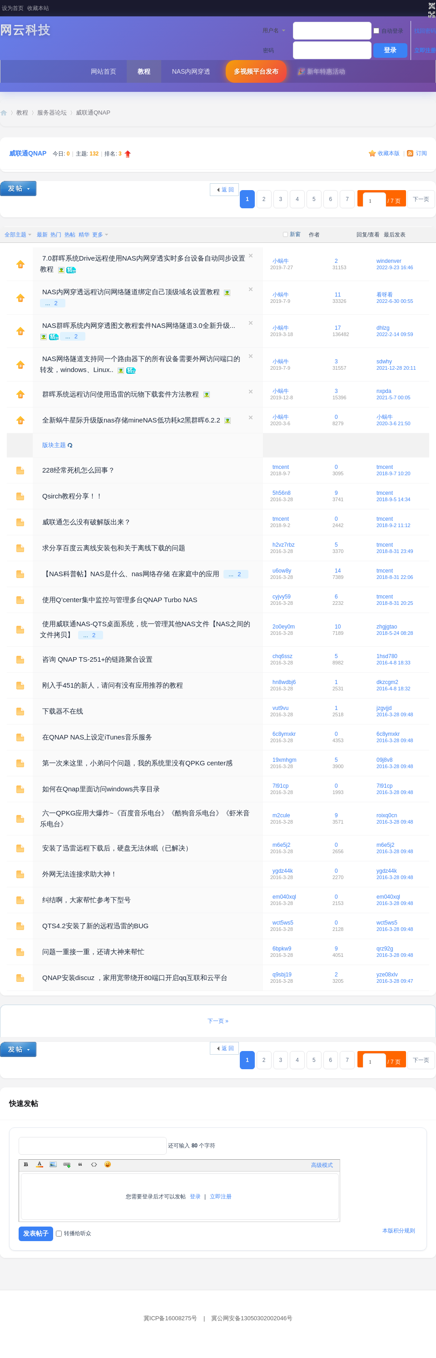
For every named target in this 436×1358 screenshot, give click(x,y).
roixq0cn (387, 815)
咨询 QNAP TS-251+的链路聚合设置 (97, 659)
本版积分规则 (398, 1230)
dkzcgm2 (387, 682)
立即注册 (425, 50)
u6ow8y (281, 571)
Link (66, 1164)
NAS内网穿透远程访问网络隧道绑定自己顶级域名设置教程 (131, 292)
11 (338, 295)
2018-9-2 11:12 (394, 525)
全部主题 (15, 234)
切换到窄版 (431, 10)
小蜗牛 (280, 261)
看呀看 (385, 295)
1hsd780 (387, 656)
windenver (389, 261)
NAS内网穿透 (191, 71)
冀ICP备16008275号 (171, 1318)
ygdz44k (282, 871)
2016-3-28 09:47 (395, 981)
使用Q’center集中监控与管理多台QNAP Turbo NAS (119, 600)
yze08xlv (387, 974)
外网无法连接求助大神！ (79, 874)
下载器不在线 (62, 711)
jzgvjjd (384, 708)
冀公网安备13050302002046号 (251, 1318)
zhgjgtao (387, 627)
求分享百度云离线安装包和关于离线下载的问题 (113, 548)
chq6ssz (282, 656)
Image (53, 1164)
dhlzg (383, 328)
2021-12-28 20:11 (396, 368)
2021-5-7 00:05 (394, 397)
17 (338, 328)
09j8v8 (384, 760)
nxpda (384, 391)
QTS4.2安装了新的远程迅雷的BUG (95, 926)
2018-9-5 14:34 (394, 499)
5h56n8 (281, 493)
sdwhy (384, 361)
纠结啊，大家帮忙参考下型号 (86, 900)
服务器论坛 (52, 112)
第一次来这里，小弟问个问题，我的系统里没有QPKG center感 (137, 763)
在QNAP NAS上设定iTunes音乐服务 (97, 737)
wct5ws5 (282, 923)
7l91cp (280, 786)
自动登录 (388, 31)
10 (338, 627)
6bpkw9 (281, 949)
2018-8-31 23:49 (395, 551)
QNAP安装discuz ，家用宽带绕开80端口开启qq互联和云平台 (135, 977)
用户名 (271, 30)
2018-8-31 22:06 (395, 577)
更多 (97, 234)
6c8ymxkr (284, 734)
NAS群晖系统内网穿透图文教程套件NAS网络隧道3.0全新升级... (138, 325)
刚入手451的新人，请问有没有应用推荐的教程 (112, 685)
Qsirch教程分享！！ (72, 496)
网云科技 (25, 30)
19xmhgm (284, 760)
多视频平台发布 (256, 71)
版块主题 (54, 445)
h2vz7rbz (283, 545)
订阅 (421, 153)
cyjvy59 (281, 596)
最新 (42, 234)
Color (39, 1164)
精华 (84, 234)
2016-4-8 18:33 (394, 662)
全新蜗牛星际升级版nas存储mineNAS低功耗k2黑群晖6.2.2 (131, 420)
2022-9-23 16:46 (395, 267)
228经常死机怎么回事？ (78, 470)
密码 (268, 50)
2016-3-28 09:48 (395, 714)
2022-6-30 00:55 (395, 301)
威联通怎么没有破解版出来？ (86, 522)
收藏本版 (389, 153)
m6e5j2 (281, 845)
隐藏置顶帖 (250, 255)
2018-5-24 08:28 (395, 633)
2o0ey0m (283, 627)
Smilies (107, 1164)
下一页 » (218, 1021)
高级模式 (322, 1165)
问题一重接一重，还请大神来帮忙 (93, 952)
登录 (195, 1196)
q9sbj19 (282, 974)
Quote (80, 1164)
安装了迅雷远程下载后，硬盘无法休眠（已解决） (117, 848)
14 (338, 571)
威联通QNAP (93, 112)
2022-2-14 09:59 (395, 334)
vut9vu (280, 708)
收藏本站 (38, 8)
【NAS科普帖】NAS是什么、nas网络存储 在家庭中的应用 (130, 574)
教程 (144, 71)
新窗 (295, 234)
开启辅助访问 (423, 6)
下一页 (421, 199)
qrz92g (385, 949)
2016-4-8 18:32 (394, 688)
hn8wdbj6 (284, 682)
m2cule (281, 815)
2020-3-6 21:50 (394, 423)
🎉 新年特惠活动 (321, 71)
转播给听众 (73, 1233)
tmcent (280, 467)
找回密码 (425, 31)
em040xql (284, 897)
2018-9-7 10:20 (394, 473)
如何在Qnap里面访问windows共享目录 (101, 789)
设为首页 (13, 8)
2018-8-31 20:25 (395, 603)
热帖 (69, 234)
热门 (55, 234)
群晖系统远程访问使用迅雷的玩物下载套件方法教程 (120, 394)
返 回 (228, 189)
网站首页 (103, 71)
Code (94, 1164)
